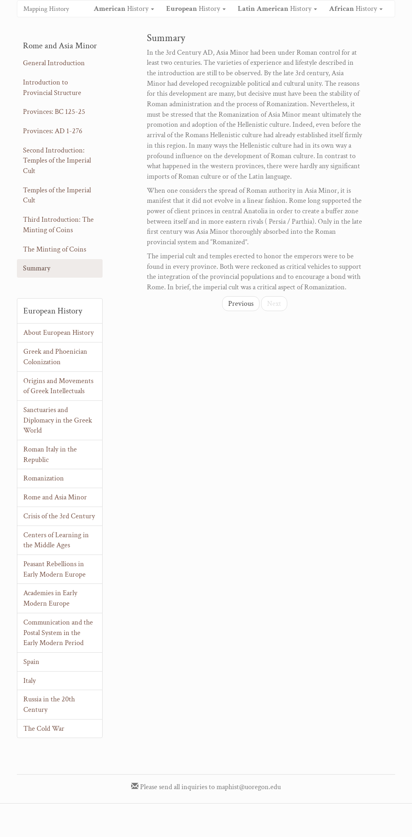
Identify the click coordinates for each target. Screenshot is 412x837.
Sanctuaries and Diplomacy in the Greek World (57, 420)
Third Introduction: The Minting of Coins (58, 225)
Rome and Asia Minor (55, 497)
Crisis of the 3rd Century (59, 516)
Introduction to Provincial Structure (52, 87)
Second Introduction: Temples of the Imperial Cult (57, 160)
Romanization (43, 478)
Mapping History (46, 8)
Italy (29, 680)
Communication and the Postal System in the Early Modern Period (58, 632)
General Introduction (54, 63)
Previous (240, 303)
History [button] (124, 8)
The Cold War (43, 728)
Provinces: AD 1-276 (52, 131)
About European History (58, 332)
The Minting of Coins (54, 249)
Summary (36, 268)
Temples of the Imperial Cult (57, 195)
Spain (31, 661)
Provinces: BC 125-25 (54, 111)
